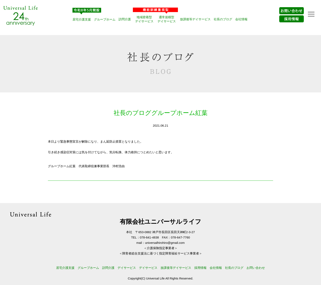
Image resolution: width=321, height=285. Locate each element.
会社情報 (241, 19)
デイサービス (127, 267)
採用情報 (200, 267)
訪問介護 (125, 19)
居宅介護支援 (81, 19)
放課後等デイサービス (195, 19)
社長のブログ (223, 19)
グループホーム (104, 19)
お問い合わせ (255, 267)
